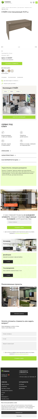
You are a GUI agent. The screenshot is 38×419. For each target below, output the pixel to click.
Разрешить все (19, 412)
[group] (19, 29)
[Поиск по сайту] (31, 2)
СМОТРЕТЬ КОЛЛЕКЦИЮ (19, 117)
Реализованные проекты (7, 390)
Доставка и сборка (5, 388)
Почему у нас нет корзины (4, 375)
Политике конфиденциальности (21, 233)
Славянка (5, 371)
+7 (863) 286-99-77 (23, 371)
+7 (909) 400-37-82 (23, 372)
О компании (4, 386)
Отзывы (3, 392)
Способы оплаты (5, 398)
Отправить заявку (19, 227)
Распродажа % (4, 396)
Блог (2, 394)
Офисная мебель (5, 384)
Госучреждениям (12, 77)
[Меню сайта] (36, 2)
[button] (2, 47)
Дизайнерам (20, 77)
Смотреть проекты (19, 313)
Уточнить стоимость (11, 63)
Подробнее (11, 205)
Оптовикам (4, 77)
